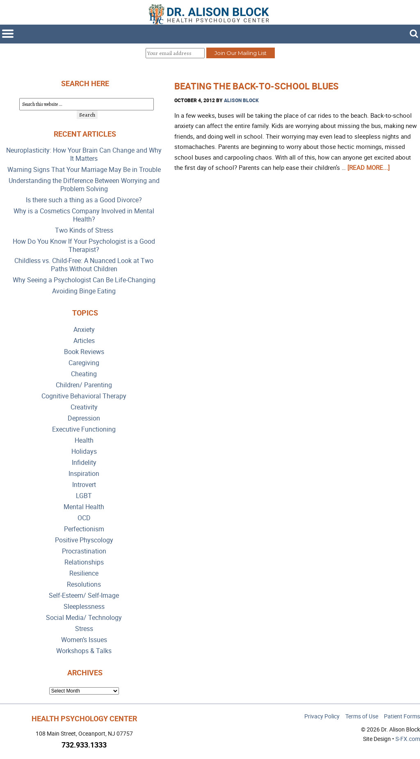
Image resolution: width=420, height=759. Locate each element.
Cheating (84, 374)
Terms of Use (361, 716)
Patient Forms (402, 716)
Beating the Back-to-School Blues (256, 86)
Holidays (84, 451)
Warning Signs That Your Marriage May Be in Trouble (84, 169)
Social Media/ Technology (84, 617)
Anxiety (84, 329)
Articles (84, 340)
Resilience (83, 573)
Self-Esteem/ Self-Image (84, 595)
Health (84, 440)
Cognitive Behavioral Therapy (83, 396)
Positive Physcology (84, 540)
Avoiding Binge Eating (84, 291)
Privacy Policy (322, 716)
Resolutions (84, 584)
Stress (84, 628)
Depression (84, 418)
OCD (84, 518)
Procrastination (84, 551)
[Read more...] (368, 167)
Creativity (84, 407)
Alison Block (241, 100)
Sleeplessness (84, 606)
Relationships (84, 562)
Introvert (84, 484)
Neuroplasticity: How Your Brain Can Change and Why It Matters (84, 154)
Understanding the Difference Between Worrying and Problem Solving (84, 184)
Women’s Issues (84, 640)
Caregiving (83, 363)
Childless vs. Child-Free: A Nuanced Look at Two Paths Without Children (83, 264)
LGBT (84, 496)
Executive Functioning (84, 429)
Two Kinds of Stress (84, 230)
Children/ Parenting (84, 385)
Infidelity (84, 462)
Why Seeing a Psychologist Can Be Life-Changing (84, 280)
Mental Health (84, 507)
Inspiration (83, 473)
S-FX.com (407, 739)
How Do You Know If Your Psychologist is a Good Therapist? (84, 245)
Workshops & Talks (84, 651)
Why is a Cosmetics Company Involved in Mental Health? (84, 215)
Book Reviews (84, 351)
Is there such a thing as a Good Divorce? (84, 200)
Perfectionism (84, 529)
